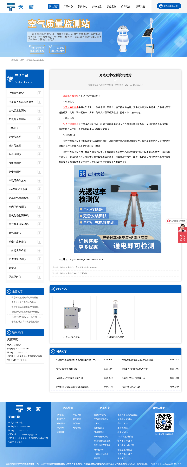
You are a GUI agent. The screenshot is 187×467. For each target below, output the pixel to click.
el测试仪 (98, 423)
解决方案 (97, 6)
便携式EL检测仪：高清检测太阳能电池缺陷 (78, 267)
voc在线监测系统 (125, 437)
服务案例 (111, 6)
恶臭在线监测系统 (102, 441)
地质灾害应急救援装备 (127, 415)
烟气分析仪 (99, 450)
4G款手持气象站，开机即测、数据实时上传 (27, 317)
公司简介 (125, 6)
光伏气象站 (122, 423)
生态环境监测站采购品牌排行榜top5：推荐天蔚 (27, 297)
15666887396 (171, 5)
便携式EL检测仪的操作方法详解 (73, 273)
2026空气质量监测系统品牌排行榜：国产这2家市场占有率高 (27, 312)
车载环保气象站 (101, 437)
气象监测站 (99, 432)
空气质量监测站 (101, 419)
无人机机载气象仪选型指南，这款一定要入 (27, 302)
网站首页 (53, 6)
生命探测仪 (122, 428)
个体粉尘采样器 (101, 454)
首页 (22, 60)
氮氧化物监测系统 (102, 445)
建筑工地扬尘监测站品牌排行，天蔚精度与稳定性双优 (27, 307)
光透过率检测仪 (106, 85)
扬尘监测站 (122, 432)
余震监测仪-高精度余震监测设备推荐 (27, 322)
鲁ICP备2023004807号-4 (170, 464)
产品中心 (68, 6)
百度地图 (61, 432)
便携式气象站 (100, 415)
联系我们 (140, 6)
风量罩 (97, 458)
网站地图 (77, 428)
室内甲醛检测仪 (124, 441)
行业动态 (41, 60)
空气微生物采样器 (125, 445)
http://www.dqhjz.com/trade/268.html (86, 259)
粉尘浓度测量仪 (124, 450)
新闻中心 (82, 6)
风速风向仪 (122, 458)
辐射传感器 (99, 428)
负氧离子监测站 (124, 419)
